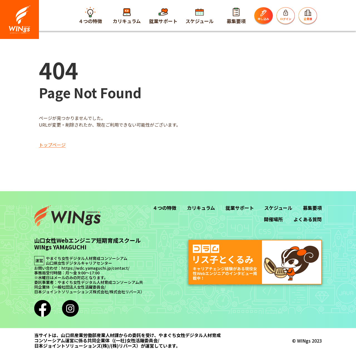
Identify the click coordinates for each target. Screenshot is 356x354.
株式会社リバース (125, 291)
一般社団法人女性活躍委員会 (79, 287)
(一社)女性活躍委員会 (136, 340)
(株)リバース (123, 345)
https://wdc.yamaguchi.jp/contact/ (95, 268)
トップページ (52, 144)
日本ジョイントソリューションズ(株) (71, 345)
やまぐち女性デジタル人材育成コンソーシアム (86, 258)
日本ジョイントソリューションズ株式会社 (71, 291)
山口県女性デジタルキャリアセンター (79, 263)
